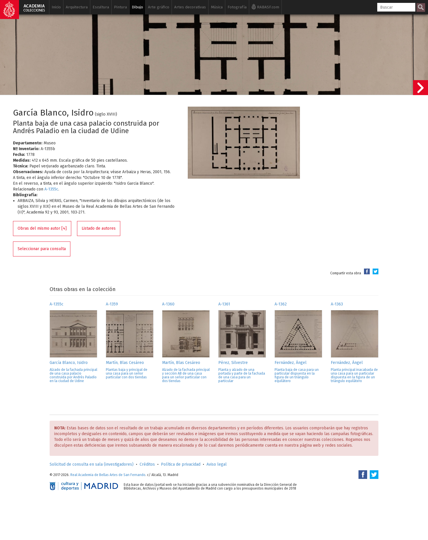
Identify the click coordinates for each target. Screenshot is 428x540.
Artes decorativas (190, 7)
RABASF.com (265, 7)
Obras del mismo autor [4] (42, 228)
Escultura (101, 7)
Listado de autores (99, 228)
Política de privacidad (180, 464)
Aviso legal (217, 464)
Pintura (120, 7)
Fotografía (237, 7)
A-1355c (51, 189)
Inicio (56, 7)
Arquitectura (77, 7)
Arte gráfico (158, 7)
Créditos (147, 464)
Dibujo (137, 7)
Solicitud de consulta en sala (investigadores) (92, 464)
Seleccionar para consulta (42, 248)
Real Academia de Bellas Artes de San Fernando (107, 475)
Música (217, 7)
